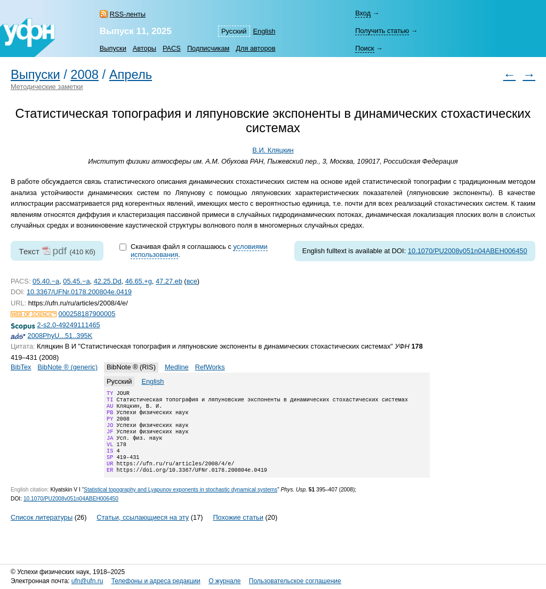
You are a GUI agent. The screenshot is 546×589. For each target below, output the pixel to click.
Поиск (364, 48)
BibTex (21, 367)
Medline (177, 367)
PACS (172, 48)
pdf (59, 250)
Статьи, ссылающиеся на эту (143, 531)
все (192, 281)
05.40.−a (46, 281)
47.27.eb (169, 281)
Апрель (130, 75)
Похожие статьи (238, 531)
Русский (233, 31)
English (264, 31)
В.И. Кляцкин (272, 150)
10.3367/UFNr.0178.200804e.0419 (79, 292)
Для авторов (255, 48)
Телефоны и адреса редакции (155, 581)
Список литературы (42, 531)
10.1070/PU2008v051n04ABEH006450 (467, 251)
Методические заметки (47, 87)
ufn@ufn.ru (87, 581)
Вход (363, 13)
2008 (84, 75)
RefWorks (210, 367)
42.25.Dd (108, 281)
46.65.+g (138, 281)
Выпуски (113, 48)
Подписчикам (208, 48)
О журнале (224, 581)
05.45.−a (76, 281)
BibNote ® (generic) (67, 367)
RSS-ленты (128, 14)
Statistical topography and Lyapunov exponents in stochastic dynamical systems (180, 503)
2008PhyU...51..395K (60, 336)
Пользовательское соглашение (295, 581)
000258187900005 (87, 314)
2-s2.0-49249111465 (68, 325)
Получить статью (382, 31)
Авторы (144, 48)
